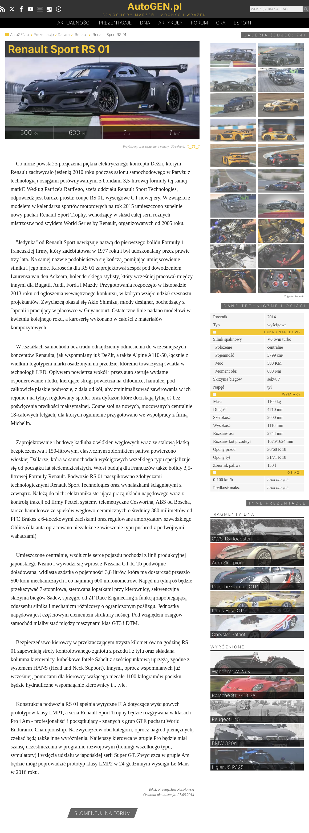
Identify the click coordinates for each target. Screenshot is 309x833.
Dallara (64, 34)
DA (145, 23)
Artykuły (170, 23)
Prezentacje (115, 23)
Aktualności (74, 23)
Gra (221, 23)
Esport (243, 23)
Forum (199, 23)
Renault (81, 34)
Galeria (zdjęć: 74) (275, 35)
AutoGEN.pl (20, 34)
